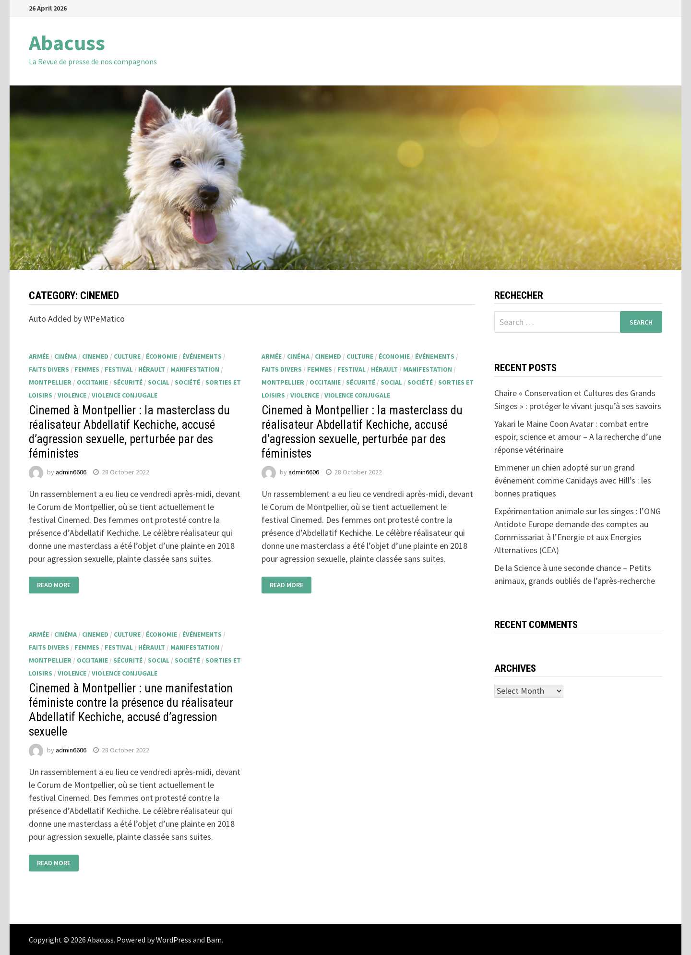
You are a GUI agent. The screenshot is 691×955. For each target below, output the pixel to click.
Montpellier (50, 382)
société (187, 382)
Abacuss (67, 42)
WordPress (173, 939)
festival (119, 369)
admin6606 (71, 472)
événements (202, 356)
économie (161, 356)
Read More (54, 585)
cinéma (65, 356)
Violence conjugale (124, 395)
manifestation (194, 369)
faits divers (49, 369)
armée (39, 356)
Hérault (151, 369)
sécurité (128, 382)
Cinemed (95, 356)
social (158, 382)
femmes (86, 369)
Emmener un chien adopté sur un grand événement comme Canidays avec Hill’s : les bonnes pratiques (572, 480)
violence (72, 395)
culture (127, 356)
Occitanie (92, 382)
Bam (214, 939)
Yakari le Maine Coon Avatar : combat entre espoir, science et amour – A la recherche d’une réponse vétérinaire (577, 436)
